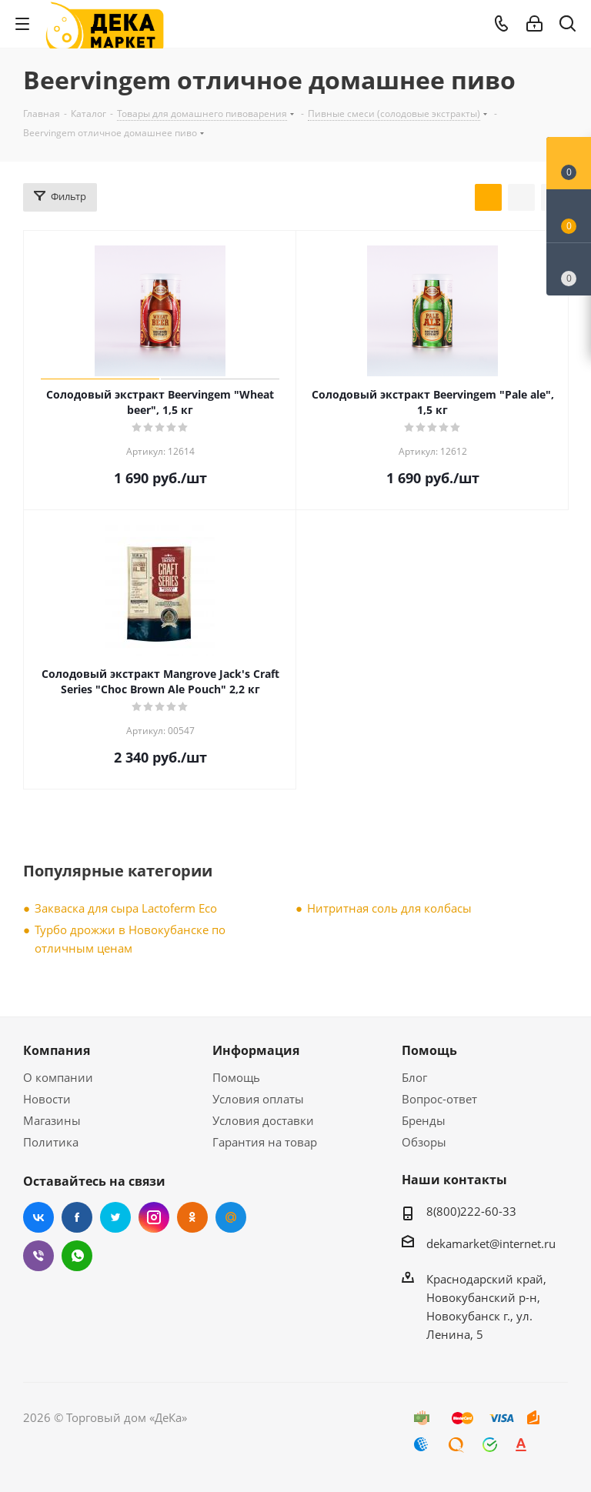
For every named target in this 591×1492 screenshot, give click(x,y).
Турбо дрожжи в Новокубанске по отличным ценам (130, 939)
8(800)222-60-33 (471, 1211)
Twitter (115, 1217)
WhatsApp (77, 1255)
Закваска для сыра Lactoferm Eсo (126, 908)
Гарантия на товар (264, 1142)
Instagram (154, 1217)
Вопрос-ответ (439, 1098)
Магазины (52, 1120)
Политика (50, 1142)
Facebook (77, 1217)
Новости (47, 1098)
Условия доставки (263, 1120)
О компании (58, 1077)
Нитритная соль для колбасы (389, 908)
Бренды (424, 1120)
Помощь (236, 1077)
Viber (38, 1255)
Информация (255, 1050)
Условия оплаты (258, 1098)
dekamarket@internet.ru (491, 1243)
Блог (414, 1077)
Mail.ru (230, 1217)
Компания (56, 1050)
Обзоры (424, 1142)
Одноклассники (192, 1217)
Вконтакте (38, 1217)
